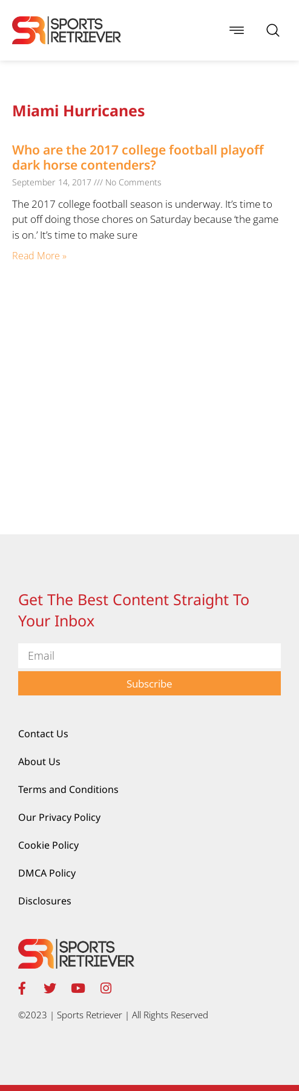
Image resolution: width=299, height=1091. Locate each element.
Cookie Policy (48, 845)
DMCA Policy (47, 873)
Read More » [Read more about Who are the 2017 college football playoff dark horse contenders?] (39, 255)
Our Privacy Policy (59, 817)
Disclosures (44, 900)
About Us (39, 761)
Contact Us (43, 733)
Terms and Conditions (68, 789)
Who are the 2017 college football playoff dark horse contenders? (138, 157)
